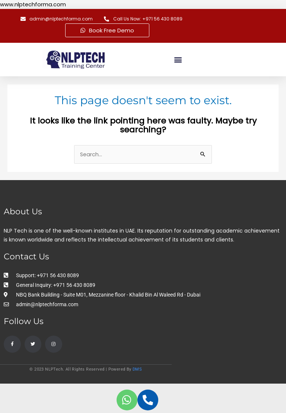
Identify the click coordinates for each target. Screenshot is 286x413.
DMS (137, 369)
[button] (178, 60)
